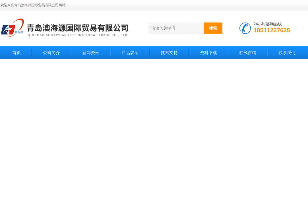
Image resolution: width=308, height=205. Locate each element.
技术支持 (169, 52)
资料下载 (208, 52)
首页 (16, 52)
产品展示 (130, 52)
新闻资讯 (90, 52)
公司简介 (51, 52)
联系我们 (286, 52)
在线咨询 (247, 52)
